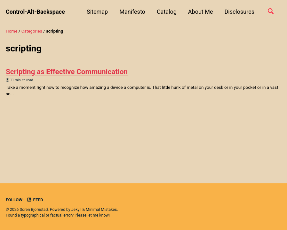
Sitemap (97, 11)
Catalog (167, 11)
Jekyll (76, 209)
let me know (98, 215)
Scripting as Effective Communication (67, 71)
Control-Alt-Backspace (35, 11)
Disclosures (239, 11)
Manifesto (132, 11)
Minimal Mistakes (101, 209)
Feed (35, 199)
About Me (200, 11)
